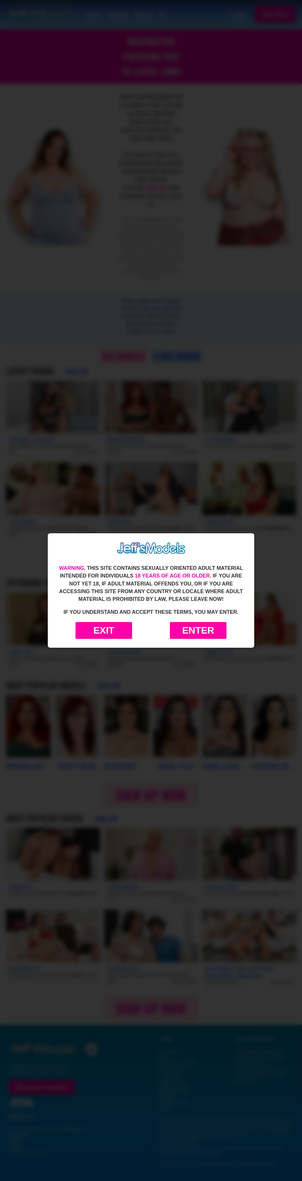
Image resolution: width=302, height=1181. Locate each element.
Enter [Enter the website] (198, 630)
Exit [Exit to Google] (103, 630)
